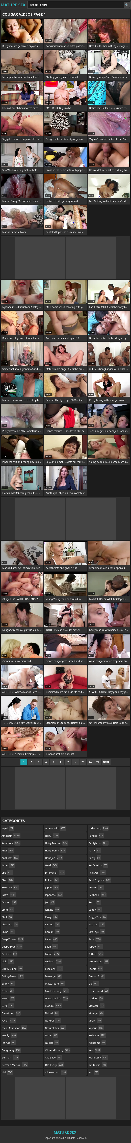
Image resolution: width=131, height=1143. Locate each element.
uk (94, 983)
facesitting (11, 1013)
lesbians (54, 968)
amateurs (11, 843)
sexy (95, 939)
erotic (8, 990)
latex (51, 939)
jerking (52, 909)
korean (52, 931)
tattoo (96, 953)
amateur (11, 835)
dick (8, 961)
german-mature (15, 1064)
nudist (52, 1042)
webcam (97, 1035)
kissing (52, 924)
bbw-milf (10, 887)
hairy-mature (56, 843)
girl (7, 1072)
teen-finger (99, 961)
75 (97, 762)
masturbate (55, 983)
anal (8, 850)
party (95, 850)
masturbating (57, 990)
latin (51, 946)
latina (52, 953)
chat (7, 917)
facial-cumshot (14, 1027)
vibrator (96, 1005)
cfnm (8, 909)
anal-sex (10, 857)
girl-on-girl (55, 828)
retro (95, 902)
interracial (55, 872)
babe (8, 865)
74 (90, 762)
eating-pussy (13, 976)
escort (8, 998)
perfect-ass (98, 865)
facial (9, 1020)
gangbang (11, 1050)
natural (53, 1020)
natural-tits (55, 1027)
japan (52, 887)
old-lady (53, 1057)
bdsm (9, 894)
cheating (10, 924)
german (10, 1057)
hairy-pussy (55, 850)
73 (83, 762)
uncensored (99, 990)
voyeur (96, 1027)
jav (50, 902)
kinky (51, 917)
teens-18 (97, 976)
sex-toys (97, 931)
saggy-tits (98, 917)
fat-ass (9, 1042)
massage (53, 976)
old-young (99, 828)
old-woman (56, 1072)
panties (96, 835)
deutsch (9, 953)
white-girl (98, 1064)
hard (51, 865)
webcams (97, 1042)
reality (96, 887)
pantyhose (98, 843)
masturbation (57, 998)
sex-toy (97, 924)
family (9, 1035)
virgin (95, 1020)
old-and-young (58, 1050)
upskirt (96, 998)
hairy (52, 835)
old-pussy (54, 1064)
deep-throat (13, 939)
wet (95, 1050)
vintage (96, 1013)
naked (52, 1013)
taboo (96, 946)
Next (106, 762)
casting (9, 902)
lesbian (53, 961)
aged (8, 828)
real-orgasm (100, 880)
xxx (94, 1072)
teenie (95, 968)
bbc (7, 872)
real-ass (97, 872)
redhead (98, 894)
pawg (95, 857)
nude (51, 1035)
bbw (8, 880)
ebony (8, 983)
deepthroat (12, 946)
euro (8, 1005)
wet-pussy (98, 1057)
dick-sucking (12, 968)
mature (53, 1005)
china (8, 931)
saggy (95, 909)
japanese (54, 894)
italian (52, 880)
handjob (54, 857)
